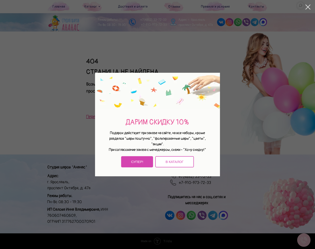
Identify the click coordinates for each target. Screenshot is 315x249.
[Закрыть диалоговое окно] (308, 7)
